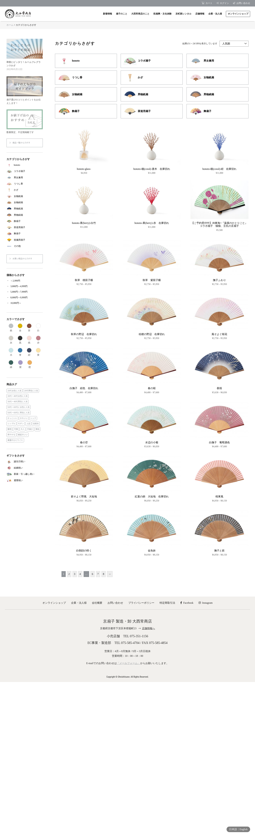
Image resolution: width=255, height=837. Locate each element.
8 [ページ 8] (103, 574)
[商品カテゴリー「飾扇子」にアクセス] (25, 221)
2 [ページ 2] (69, 574)
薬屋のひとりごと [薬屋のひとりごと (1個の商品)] (15, 440)
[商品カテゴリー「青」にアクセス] (20, 352)
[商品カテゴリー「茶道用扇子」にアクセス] (25, 227)
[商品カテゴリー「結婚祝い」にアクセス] (25, 468)
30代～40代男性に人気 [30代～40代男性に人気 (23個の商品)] (17, 401)
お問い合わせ (115, 602)
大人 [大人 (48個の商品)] (22, 429)
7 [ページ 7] (98, 574)
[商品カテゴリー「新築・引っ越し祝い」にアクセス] (25, 474)
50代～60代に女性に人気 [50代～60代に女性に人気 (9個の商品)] (18, 407)
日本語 (233, 829)
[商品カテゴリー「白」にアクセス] (38, 328)
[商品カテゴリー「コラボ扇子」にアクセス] (25, 171)
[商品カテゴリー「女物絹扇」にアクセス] (25, 202)
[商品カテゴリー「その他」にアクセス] (25, 246)
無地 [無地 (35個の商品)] (37, 429)
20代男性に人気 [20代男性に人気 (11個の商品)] (31, 390)
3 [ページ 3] (74, 574)
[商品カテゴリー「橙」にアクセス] (29, 364)
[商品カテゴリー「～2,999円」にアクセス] (25, 280)
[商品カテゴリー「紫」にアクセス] (20, 364)
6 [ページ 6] (92, 574)
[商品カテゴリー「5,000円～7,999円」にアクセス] (25, 291)
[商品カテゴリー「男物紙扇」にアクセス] (25, 209)
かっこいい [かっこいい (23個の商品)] (12, 418)
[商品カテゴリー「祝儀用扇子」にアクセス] (25, 240)
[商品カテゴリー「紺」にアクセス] (29, 352)
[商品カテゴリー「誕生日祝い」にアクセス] (25, 461)
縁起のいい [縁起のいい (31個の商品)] (23, 434)
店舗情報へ (148, 628)
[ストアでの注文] (234, 44)
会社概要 (97, 602)
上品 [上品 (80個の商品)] (28, 423)
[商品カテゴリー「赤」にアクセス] (38, 340)
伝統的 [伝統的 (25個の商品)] (36, 423)
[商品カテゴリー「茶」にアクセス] (29, 328)
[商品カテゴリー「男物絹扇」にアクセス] (25, 215)
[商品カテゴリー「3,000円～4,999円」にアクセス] (25, 286)
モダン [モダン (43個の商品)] (21, 423)
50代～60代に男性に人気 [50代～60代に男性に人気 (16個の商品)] (18, 412)
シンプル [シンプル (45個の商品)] (11, 423)
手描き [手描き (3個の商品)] (30, 429)
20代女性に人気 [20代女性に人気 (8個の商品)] (14, 390)
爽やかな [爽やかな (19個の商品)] (11, 434)
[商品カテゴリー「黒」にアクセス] (20, 340)
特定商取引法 (167, 602)
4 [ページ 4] (80, 574)
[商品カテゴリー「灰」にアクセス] (11, 340)
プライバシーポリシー (141, 602)
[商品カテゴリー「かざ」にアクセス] (25, 190)
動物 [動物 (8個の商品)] (9, 429)
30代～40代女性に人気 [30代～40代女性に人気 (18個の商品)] (17, 396)
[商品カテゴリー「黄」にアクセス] (38, 352)
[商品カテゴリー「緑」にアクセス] (11, 364)
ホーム (10, 25)
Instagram (206, 602)
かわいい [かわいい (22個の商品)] (24, 418)
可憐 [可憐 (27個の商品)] (16, 429)
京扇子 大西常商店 (18, 14)
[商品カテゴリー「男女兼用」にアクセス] (25, 177)
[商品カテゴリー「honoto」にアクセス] (25, 165)
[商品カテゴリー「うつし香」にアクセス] (25, 184)
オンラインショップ (54, 602)
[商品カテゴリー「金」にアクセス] (20, 328)
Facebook (186, 602)
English (244, 829)
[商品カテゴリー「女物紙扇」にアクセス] (25, 196)
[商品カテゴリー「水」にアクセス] (11, 352)
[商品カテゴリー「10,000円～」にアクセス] (25, 303)
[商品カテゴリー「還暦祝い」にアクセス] (25, 480)
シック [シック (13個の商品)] (33, 418)
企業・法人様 (79, 602)
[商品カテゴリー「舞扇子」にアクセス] (25, 233)
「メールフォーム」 (128, 663)
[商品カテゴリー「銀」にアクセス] (11, 328)
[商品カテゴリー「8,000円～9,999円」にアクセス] (25, 297)
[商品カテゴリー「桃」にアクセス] (29, 340)
